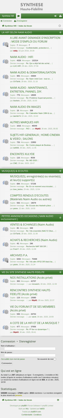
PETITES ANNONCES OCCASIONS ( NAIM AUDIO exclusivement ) (27, 217)
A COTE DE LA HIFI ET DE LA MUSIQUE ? (34, 323)
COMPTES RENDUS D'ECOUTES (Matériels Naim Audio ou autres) (30, 197)
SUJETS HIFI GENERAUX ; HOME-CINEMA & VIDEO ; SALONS (35, 136)
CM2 (15, 163)
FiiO (27, 129)
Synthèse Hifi (8, 16)
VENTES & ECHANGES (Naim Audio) (32, 224)
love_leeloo (18, 189)
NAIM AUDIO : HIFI (21, 57)
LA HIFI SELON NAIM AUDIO (17, 32)
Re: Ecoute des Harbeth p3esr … (39, 206)
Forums (19, 16)
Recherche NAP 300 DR (36, 246)
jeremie (18, 395)
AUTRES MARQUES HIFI (24, 122)
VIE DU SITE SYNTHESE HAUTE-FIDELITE (23, 272)
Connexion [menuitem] (56, 16)
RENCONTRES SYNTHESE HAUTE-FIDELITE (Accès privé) (30, 292)
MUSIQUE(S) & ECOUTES (15, 170)
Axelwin (16, 101)
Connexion (7, 21)
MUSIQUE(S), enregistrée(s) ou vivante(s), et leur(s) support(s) (35, 178)
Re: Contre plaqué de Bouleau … (39, 145)
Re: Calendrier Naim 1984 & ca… (39, 113)
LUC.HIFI (17, 66)
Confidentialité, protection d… (38, 48)
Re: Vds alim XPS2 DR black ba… (40, 262)
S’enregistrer (22, 21)
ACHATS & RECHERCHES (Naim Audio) (33, 240)
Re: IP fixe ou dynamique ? (37, 329)
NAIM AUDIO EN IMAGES (25, 107)
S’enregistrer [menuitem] (61, 16)
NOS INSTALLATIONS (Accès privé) (31, 277)
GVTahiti (16, 81)
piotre (15, 208)
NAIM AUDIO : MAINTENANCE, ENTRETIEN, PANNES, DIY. (29, 89)
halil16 (42, 409)
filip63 (37, 129)
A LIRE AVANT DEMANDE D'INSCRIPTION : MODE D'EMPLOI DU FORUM (35, 39)
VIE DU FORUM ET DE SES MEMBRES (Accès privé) (32, 308)
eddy (15, 51)
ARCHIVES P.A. (19, 255)
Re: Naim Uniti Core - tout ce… (39, 79)
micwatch (35, 284)
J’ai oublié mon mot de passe (13, 359)
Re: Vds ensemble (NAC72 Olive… (40, 231)
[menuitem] (27, 414)
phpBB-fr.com (36, 412)
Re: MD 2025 (31, 160)
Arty (27, 409)
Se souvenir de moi (46, 359)
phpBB (23, 406)
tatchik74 (17, 116)
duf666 (16, 148)
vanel (34, 317)
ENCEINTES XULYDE (22, 154)
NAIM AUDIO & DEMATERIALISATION (33, 72)
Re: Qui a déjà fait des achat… (38, 63)
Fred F (16, 249)
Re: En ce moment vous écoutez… (40, 186)
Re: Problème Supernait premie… (40, 98)
